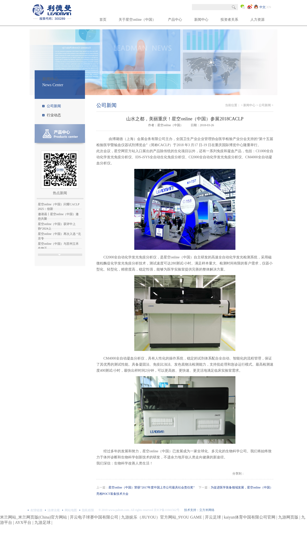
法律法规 (54, 510)
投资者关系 (229, 19)
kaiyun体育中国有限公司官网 (249, 517)
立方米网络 (206, 510)
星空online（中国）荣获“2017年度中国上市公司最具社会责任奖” (151, 487)
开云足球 (213, 517)
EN (269, 7)
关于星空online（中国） (137, 19)
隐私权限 (88, 510)
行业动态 (54, 115)
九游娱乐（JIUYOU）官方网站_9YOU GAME (161, 517)
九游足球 (42, 522)
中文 (262, 7)
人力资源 (257, 19)
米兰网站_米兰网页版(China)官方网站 (33, 517)
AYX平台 (23, 522)
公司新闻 (54, 106)
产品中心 (175, 19)
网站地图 (71, 510)
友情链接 (36, 510)
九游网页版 (288, 517)
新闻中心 (201, 19)
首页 (102, 19)
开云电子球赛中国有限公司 (94, 517)
